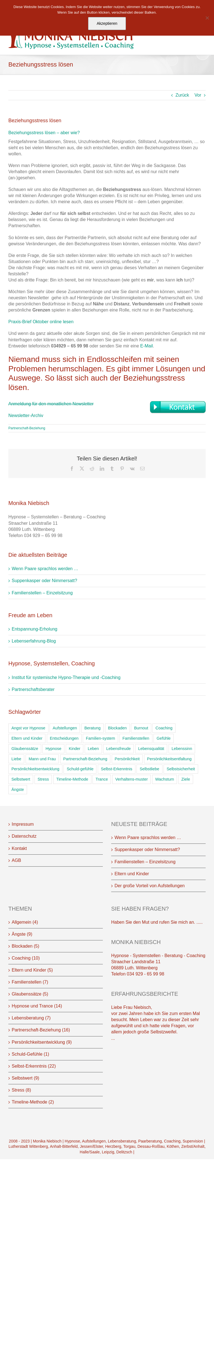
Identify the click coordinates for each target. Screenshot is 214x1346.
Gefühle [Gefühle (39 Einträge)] (164, 738)
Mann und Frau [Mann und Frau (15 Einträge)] (42, 759)
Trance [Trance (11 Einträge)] (102, 779)
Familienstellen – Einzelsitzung (42, 592)
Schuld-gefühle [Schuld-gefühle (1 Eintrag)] (80, 769)
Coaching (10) (26, 958)
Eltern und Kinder (132, 873)
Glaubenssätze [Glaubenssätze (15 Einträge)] (24, 748)
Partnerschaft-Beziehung (26, 428)
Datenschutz (24, 836)
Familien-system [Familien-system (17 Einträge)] (100, 738)
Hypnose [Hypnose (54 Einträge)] (53, 748)
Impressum (23, 824)
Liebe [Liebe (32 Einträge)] (16, 759)
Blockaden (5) (25, 946)
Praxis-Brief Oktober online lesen (41, 321)
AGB (16, 860)
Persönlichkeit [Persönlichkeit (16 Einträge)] (127, 759)
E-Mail (146, 346)
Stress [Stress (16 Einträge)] (43, 779)
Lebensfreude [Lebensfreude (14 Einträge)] (118, 748)
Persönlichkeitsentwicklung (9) (42, 1042)
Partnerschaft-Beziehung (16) (41, 1030)
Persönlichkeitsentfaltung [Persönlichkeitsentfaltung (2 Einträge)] (169, 759)
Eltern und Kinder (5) (32, 970)
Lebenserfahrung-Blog (34, 641)
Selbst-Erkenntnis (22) (34, 1066)
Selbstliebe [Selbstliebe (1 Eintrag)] (149, 769)
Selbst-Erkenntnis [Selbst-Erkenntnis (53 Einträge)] (116, 769)
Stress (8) (21, 1090)
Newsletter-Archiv (25, 415)
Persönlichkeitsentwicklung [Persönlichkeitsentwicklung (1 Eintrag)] (35, 769)
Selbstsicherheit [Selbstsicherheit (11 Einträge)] (181, 769)
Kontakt (19, 848)
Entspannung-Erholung (34, 629)
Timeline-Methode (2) (33, 1102)
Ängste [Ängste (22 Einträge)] (17, 789)
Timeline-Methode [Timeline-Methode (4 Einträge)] (72, 779)
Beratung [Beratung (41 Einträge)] (92, 728)
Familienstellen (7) (30, 982)
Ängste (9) (22, 934)
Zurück (182, 95)
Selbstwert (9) (25, 1078)
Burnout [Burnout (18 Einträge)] (141, 728)
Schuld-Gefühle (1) (30, 1054)
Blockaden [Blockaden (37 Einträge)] (117, 728)
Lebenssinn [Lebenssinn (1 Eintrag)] (182, 748)
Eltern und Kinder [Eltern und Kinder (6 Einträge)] (26, 738)
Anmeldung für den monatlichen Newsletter (51, 403)
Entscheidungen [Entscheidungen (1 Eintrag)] (64, 738)
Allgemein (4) (25, 922)
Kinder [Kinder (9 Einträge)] (75, 748)
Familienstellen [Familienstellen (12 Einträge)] (136, 738)
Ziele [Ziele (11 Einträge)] (185, 779)
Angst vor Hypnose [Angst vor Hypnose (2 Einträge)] (28, 728)
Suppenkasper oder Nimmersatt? (44, 580)
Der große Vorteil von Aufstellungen (150, 885)
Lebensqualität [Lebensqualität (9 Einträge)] (151, 748)
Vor (197, 95)
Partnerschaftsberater (33, 689)
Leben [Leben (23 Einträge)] (93, 748)
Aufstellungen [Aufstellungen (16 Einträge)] (65, 728)
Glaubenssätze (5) (30, 994)
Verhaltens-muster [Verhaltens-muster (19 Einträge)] (131, 779)
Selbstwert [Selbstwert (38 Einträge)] (20, 779)
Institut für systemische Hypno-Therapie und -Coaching (66, 677)
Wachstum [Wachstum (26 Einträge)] (164, 779)
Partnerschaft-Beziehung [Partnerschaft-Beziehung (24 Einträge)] (85, 759)
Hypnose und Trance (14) (37, 1006)
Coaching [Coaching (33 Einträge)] (163, 728)
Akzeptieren (107, 23)
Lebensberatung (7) (31, 1018)
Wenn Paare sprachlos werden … (45, 568)
